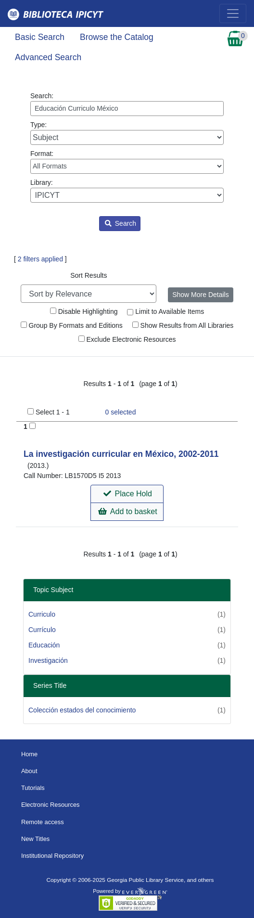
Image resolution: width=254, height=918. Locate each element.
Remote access (42, 822)
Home (29, 754)
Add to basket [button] (127, 511)
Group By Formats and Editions (72, 325)
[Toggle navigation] (232, 13)
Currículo (42, 630)
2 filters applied (40, 259)
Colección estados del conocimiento (82, 710)
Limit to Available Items (165, 311)
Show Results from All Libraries (183, 325)
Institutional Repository (52, 855)
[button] (126, 494)
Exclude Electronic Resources (127, 339)
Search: (127, 104)
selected (120, 412)
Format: (127, 162)
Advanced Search (48, 57)
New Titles (35, 838)
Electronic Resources (50, 804)
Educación (44, 645)
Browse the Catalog (116, 37)
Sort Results (88, 275)
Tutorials (33, 787)
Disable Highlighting (84, 311)
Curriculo (41, 614)
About (29, 771)
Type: (127, 133)
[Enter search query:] (127, 108)
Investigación (48, 660)
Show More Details (200, 294)
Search (120, 223)
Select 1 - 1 (53, 412)
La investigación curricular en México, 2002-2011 (121, 454)
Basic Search (39, 37)
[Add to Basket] (32, 426)
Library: (127, 191)
